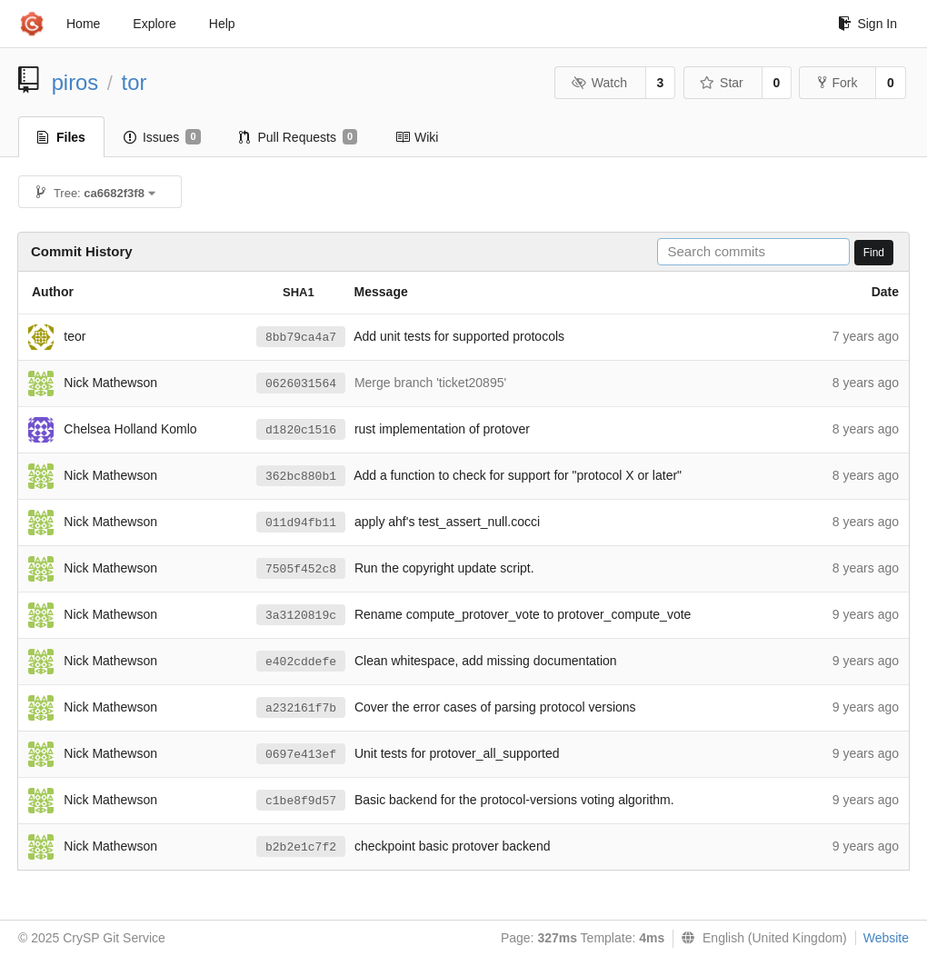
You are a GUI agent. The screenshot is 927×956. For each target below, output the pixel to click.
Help (222, 23)
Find (873, 252)
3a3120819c (300, 615)
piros (75, 82)
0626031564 (300, 384)
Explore (154, 23)
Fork (837, 82)
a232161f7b (300, 708)
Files (61, 137)
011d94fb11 (300, 523)
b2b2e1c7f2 (300, 847)
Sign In (867, 23)
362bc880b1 (300, 476)
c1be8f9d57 (300, 801)
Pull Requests (298, 137)
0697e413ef (300, 755)
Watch (599, 82)
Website (886, 938)
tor (134, 82)
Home (83, 23)
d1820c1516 (300, 430)
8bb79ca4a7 (300, 337)
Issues (162, 137)
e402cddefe (300, 662)
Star (721, 82)
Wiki (416, 137)
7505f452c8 (300, 569)
